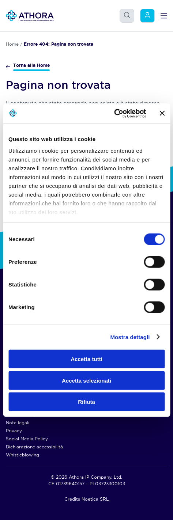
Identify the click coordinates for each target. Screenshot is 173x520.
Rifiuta (86, 402)
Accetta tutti (86, 359)
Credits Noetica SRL (86, 499)
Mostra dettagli (130, 337)
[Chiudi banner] (162, 113)
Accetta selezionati (86, 380)
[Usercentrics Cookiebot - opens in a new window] (114, 113)
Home (12, 44)
